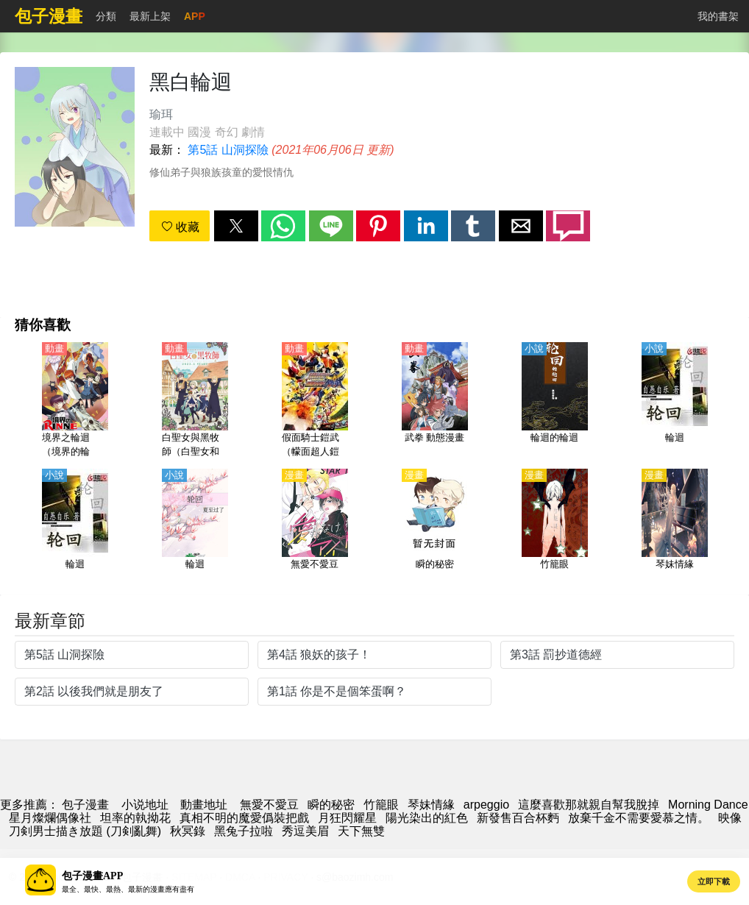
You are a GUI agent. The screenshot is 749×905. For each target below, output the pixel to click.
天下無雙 (361, 831)
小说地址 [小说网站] (144, 804)
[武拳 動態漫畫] (435, 401)
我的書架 (718, 16)
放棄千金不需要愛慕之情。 (638, 818)
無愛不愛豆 (269, 804)
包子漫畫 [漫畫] (85, 804)
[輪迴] (675, 401)
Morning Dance (708, 804)
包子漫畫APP (92, 875)
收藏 (180, 227)
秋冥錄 (187, 831)
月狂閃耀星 (347, 818)
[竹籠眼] (555, 527)
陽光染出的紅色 (427, 818)
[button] (236, 225)
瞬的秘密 (331, 804)
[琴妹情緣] (675, 527)
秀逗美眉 (305, 831)
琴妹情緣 (431, 804)
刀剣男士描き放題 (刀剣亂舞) (85, 831)
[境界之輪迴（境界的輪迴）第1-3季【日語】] (75, 401)
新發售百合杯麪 (518, 818)
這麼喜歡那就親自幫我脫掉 (588, 804)
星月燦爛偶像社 (50, 818)
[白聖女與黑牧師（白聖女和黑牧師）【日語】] (195, 401)
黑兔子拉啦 (243, 831)
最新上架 (150, 16)
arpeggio (486, 804)
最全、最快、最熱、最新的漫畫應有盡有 (128, 889)
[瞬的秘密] (435, 527)
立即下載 (713, 881)
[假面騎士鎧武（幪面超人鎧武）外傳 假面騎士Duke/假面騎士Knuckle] (315, 401)
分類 (106, 16)
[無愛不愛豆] (315, 527)
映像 (730, 818)
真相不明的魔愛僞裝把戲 (244, 818)
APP (194, 16)
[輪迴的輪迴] (555, 401)
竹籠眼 (381, 804)
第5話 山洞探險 (228, 149)
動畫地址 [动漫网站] (203, 804)
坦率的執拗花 (135, 818)
